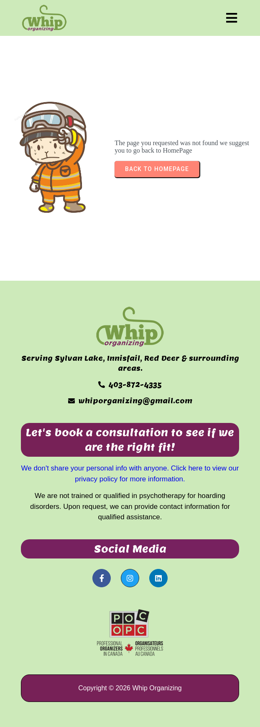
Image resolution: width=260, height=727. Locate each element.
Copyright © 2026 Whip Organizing (129, 688)
